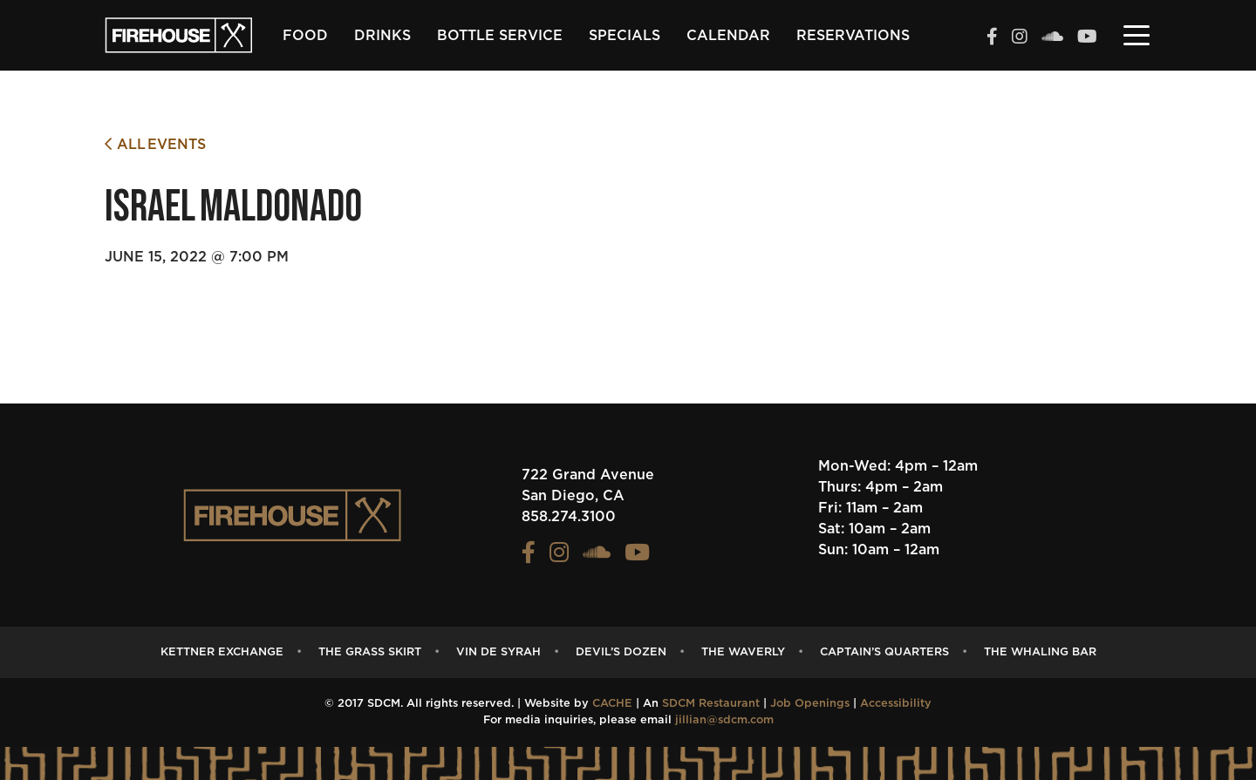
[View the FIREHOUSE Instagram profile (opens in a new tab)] (1019, 38)
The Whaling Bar (1040, 652)
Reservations (853, 36)
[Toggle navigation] (1136, 34)
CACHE (612, 703)
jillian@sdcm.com (724, 720)
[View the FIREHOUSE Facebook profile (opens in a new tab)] (992, 38)
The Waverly (743, 652)
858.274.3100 (569, 517)
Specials (624, 36)
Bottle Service (500, 36)
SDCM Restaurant (711, 703)
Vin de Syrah (498, 652)
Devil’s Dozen (621, 652)
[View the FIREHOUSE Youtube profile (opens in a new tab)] (1087, 38)
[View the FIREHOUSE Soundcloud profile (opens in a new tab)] (1052, 38)
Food (305, 36)
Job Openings (810, 703)
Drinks (382, 36)
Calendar (728, 36)
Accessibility (896, 703)
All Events (155, 144)
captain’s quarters (884, 652)
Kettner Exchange (221, 652)
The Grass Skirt (369, 652)
